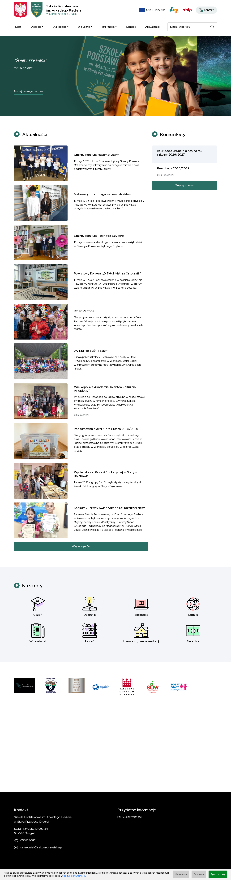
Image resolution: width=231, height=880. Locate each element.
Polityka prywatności (129, 817)
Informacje (108, 27)
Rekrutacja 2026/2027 (173, 177)
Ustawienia (181, 874)
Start (18, 27)
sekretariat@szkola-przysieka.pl (41, 847)
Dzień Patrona (84, 320)
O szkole (36, 27)
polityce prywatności (74, 876)
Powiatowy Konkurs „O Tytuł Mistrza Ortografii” (107, 283)
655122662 (28, 840)
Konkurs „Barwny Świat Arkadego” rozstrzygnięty (109, 517)
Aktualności (152, 27)
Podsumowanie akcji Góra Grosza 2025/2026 (106, 438)
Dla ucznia (84, 27)
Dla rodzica (59, 27)
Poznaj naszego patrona (28, 91)
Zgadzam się (218, 874)
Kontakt (131, 27)
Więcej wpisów (81, 556)
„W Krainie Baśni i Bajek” (91, 360)
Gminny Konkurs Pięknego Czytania (99, 245)
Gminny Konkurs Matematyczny (96, 164)
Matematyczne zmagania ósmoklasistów (102, 204)
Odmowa (199, 874)
